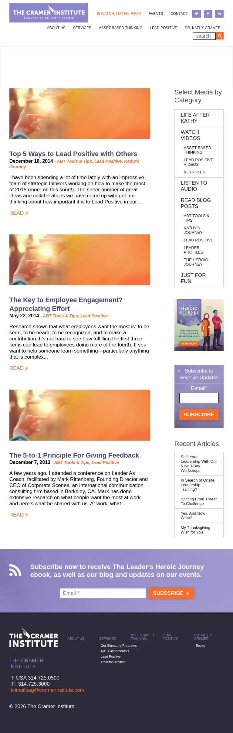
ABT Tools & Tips (74, 161)
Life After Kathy (195, 118)
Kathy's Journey (193, 230)
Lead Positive (163, 28)
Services (107, 638)
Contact (179, 14)
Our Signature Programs (119, 645)
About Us (75, 638)
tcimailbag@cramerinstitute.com (47, 690)
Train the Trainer (113, 662)
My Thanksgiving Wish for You (195, 529)
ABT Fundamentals (115, 651)
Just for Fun (193, 278)
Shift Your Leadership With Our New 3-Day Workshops (199, 464)
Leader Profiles (193, 249)
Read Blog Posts (196, 203)
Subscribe (199, 415)
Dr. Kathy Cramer (203, 28)
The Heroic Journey (196, 262)
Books (200, 645)
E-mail (199, 388)
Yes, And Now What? (193, 515)
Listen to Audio (194, 186)
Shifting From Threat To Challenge (199, 501)
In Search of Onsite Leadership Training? (197, 485)
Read (18, 213)
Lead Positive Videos (199, 162)
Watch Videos (190, 135)
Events (155, 14)
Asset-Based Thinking (121, 28)
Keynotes (194, 172)
